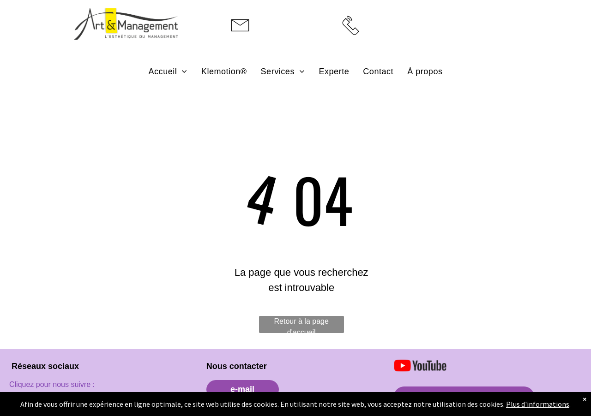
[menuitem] (168, 71)
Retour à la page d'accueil (301, 325)
